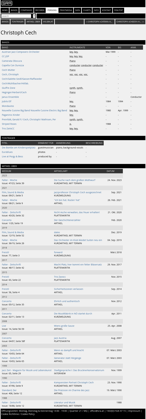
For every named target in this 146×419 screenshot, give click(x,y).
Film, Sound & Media (13, 192)
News (5, 10)
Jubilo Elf (6, 101)
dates (57, 232)
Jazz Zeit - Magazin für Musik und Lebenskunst (27, 370)
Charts (87, 10)
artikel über (33, 21)
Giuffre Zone (8, 87)
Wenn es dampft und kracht (69, 350)
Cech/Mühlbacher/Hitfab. (15, 83)
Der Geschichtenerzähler (67, 220)
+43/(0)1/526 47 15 (116, 410)
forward (58, 252)
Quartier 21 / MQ (78, 410)
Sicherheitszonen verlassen (68, 289)
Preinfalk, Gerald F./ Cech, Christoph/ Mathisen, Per (29, 119)
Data (77, 10)
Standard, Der (9, 390)
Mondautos (8, 106)
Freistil (5, 252)
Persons (52, 10)
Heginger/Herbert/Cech (14, 92)
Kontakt (106, 10)
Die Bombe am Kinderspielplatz (19, 147)
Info (96, 10)
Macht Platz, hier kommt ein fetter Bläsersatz (78, 264)
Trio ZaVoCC (8, 128)
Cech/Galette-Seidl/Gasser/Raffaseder (22, 78)
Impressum (134, 410)
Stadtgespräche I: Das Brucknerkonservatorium (79, 370)
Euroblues (7, 152)
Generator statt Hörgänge (67, 358)
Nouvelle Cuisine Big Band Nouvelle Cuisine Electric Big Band (34, 110)
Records (39, 10)
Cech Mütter (8, 70)
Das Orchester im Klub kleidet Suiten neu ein (78, 240)
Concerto (6, 220)
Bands (14, 10)
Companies (26, 10)
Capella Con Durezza (13, 65)
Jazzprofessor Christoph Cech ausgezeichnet (77, 192)
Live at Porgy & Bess (12, 156)
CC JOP (5, 56)
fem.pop (118, 10)
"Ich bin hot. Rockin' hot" (67, 200)
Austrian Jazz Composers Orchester (20, 51)
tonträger (17, 21)
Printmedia (66, 10)
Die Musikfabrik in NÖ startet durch (73, 313)
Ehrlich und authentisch (67, 301)
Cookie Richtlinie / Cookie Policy (18, 414)
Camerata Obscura (12, 61)
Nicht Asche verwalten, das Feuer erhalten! (77, 212)
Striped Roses (9, 124)
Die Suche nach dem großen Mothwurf (74, 180)
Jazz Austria (60, 338)
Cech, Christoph (10, 74)
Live (4, 325)
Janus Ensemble (10, 97)
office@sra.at (97, 410)
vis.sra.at (48, 21)
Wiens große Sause (64, 325)
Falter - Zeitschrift (11, 212)
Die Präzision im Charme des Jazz (71, 390)
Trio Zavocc (60, 276)
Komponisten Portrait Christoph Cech (74, 382)
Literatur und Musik (64, 402)
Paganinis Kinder (11, 114)
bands (5, 21)
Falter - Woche (9, 180)
